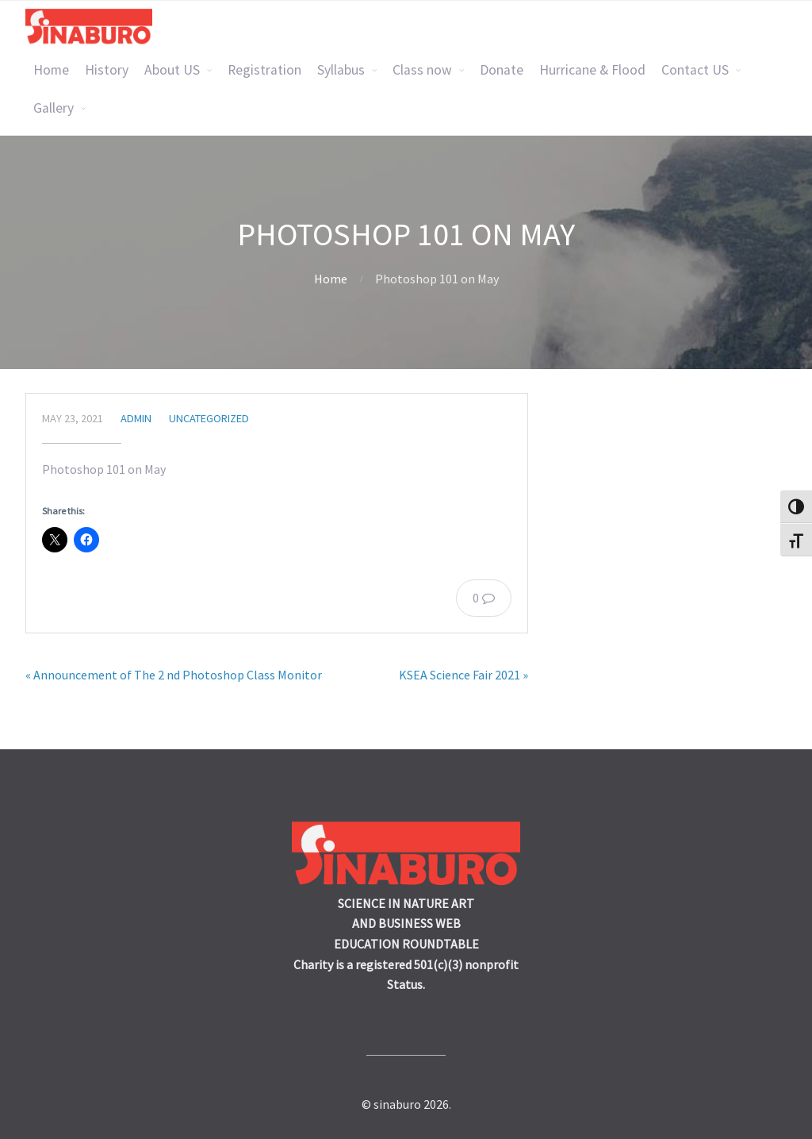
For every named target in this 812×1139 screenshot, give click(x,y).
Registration (264, 70)
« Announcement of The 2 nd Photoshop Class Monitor (173, 675)
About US (172, 70)
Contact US (695, 70)
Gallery (53, 108)
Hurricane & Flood (592, 70)
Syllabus (341, 70)
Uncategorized (209, 418)
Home (51, 70)
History (106, 70)
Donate (501, 70)
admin (136, 418)
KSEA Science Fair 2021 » (463, 675)
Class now (422, 70)
